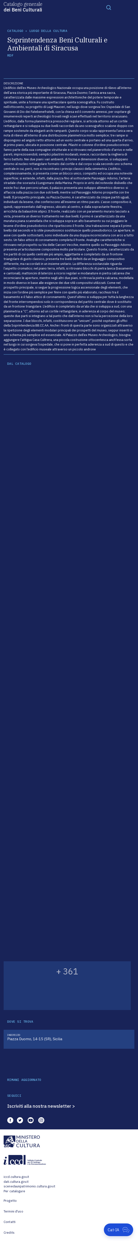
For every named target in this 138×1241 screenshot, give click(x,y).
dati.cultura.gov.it (16, 1182)
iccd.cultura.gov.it (16, 1177)
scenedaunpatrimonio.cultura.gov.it (29, 1186)
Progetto (10, 1201)
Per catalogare (14, 1191)
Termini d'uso (13, 1211)
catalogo (15, 31)
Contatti (9, 1222)
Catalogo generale (23, 6)
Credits (9, 1233)
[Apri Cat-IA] (118, 1229)
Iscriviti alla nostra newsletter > (41, 1106)
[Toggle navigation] (108, 7)
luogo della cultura (48, 31)
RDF (10, 55)
